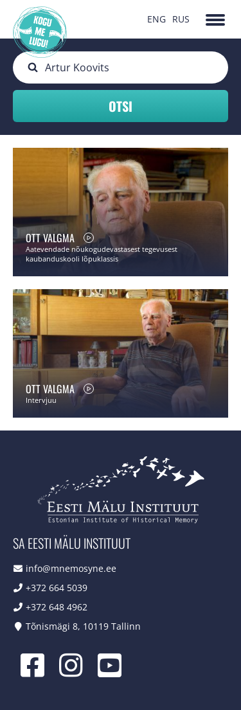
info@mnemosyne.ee (71, 568)
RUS (181, 19)
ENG (156, 19)
